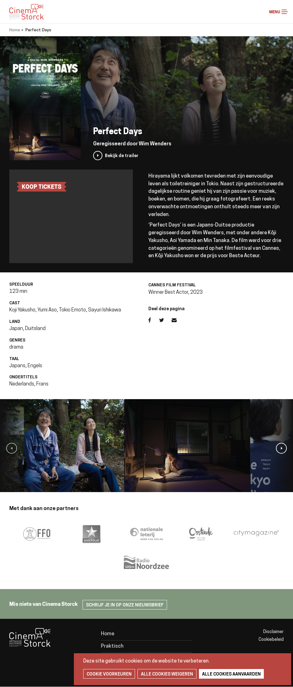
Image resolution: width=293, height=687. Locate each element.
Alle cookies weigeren (167, 674)
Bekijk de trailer (121, 156)
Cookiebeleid (271, 639)
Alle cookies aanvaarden (231, 674)
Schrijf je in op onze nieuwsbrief (125, 605)
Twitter (165, 320)
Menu (285, 12)
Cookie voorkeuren (109, 674)
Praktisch (112, 646)
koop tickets (41, 187)
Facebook (153, 320)
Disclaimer (273, 632)
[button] (11, 448)
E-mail (178, 320)
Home (14, 30)
